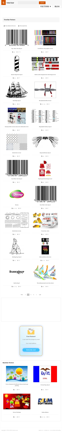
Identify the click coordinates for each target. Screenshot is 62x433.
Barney (16, 204)
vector (10, 2)
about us (41, 430)
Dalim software (45, 412)
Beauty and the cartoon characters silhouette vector (17, 126)
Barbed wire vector (16, 152)
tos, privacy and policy (55, 430)
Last (40, 294)
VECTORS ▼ (45, 6)
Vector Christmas (17, 412)
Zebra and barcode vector (45, 257)
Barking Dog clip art (16, 257)
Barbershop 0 (17, 283)
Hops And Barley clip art (45, 152)
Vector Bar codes (45, 231)
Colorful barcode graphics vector (45, 48)
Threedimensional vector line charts (45, 283)
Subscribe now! (31, 350)
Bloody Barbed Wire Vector (45, 100)
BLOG (57, 6)
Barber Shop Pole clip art (16, 74)
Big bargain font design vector (45, 178)
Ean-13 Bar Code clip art (16, 178)
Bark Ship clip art (17, 100)
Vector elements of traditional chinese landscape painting (17, 385)
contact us (46, 430)
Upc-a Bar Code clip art (16, 48)
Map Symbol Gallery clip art (45, 126)
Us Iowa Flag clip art (45, 384)
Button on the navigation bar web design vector (45, 74)
